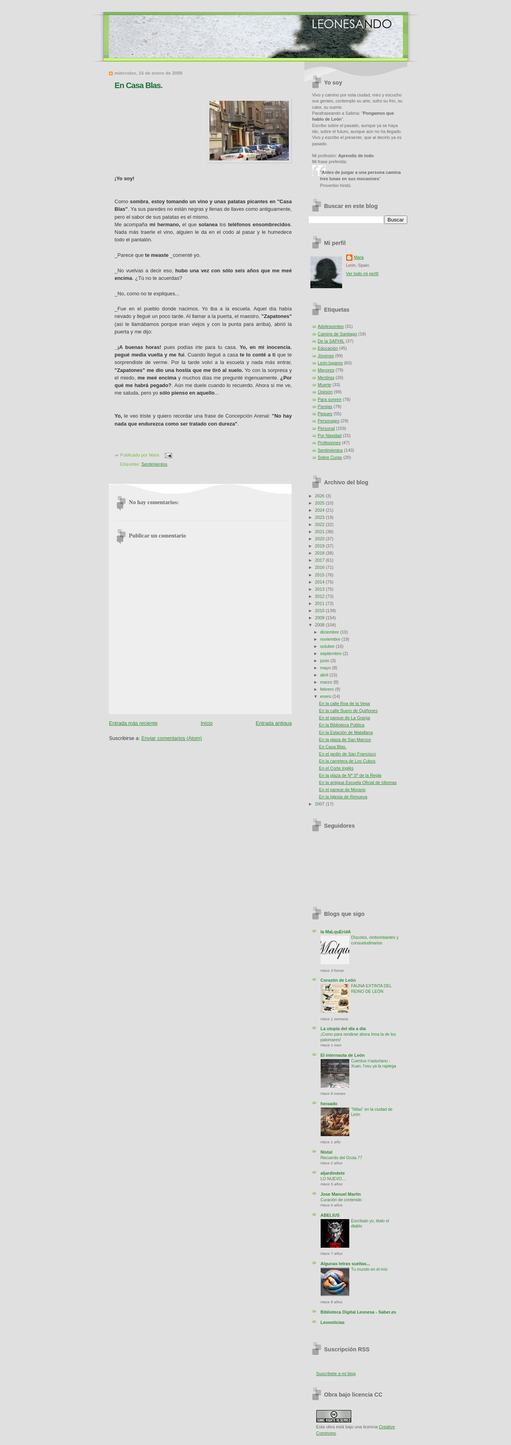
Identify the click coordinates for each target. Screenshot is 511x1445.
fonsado (329, 1103)
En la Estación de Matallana (346, 732)
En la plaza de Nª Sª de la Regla (350, 775)
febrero (327, 689)
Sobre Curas (330, 457)
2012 (320, 596)
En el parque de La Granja (344, 717)
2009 (320, 617)
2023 (320, 517)
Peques (325, 413)
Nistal (327, 1152)
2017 (320, 560)
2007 (320, 803)
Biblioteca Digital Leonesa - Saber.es (359, 1312)
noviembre (331, 639)
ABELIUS (330, 1215)
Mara (359, 257)
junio (325, 660)
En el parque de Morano (342, 789)
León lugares (330, 362)
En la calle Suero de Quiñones (348, 710)
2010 (320, 610)
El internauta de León (343, 1055)
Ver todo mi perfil (362, 273)
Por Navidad (330, 435)
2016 (320, 567)
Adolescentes (331, 326)
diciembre (330, 632)
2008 (320, 624)
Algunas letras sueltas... (345, 1263)
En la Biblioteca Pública (341, 724)
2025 (320, 503)
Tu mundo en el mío (369, 1269)
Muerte (324, 384)
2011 (320, 603)
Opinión (325, 391)
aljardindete (333, 1173)
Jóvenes (326, 355)
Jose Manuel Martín (341, 1194)
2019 (320, 545)
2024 (320, 510)
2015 (320, 574)
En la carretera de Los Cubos (347, 761)
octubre (328, 646)
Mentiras (326, 377)
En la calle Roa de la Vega (344, 703)
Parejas (325, 406)
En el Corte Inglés (336, 768)
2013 (320, 589)
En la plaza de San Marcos (345, 739)
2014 (320, 582)
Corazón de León (338, 980)
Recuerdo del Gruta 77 (341, 1158)
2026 (320, 495)
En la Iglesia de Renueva (343, 796)
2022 (320, 524)
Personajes (329, 420)
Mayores (326, 370)
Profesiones (329, 442)
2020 (320, 538)
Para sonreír (330, 399)
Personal (326, 428)
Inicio (207, 723)
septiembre (331, 653)
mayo (326, 667)
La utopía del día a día (343, 1028)
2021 (320, 531)
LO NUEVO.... (333, 1179)
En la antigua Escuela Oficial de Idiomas (358, 782)
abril (325, 674)
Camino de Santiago (337, 333)
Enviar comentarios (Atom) (171, 738)
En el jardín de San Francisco (347, 753)
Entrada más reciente (133, 723)
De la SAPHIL (331, 341)
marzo (326, 682)
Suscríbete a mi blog (336, 1373)
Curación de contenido (341, 1200)
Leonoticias (333, 1322)
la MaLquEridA (336, 931)
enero (326, 696)
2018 (320, 553)
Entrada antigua (274, 723)
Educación (328, 348)
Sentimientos (154, 464)
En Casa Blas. (138, 85)
